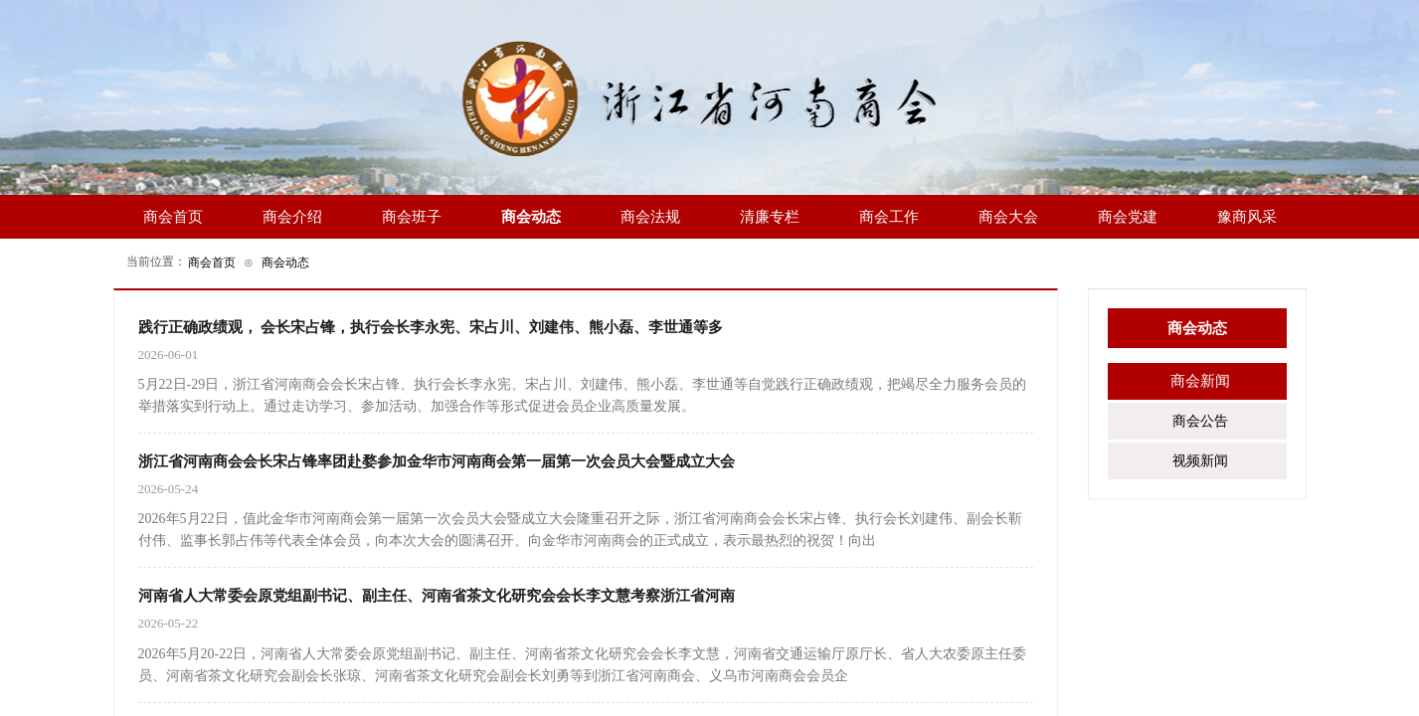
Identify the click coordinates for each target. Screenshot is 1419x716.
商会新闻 (1200, 381)
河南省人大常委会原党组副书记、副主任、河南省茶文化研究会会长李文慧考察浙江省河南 (436, 596)
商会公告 (1200, 421)
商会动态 (285, 262)
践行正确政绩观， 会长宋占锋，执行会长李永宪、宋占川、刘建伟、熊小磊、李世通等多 (431, 327)
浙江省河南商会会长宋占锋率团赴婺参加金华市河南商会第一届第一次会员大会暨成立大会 (436, 461)
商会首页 (212, 262)
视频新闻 (1200, 460)
